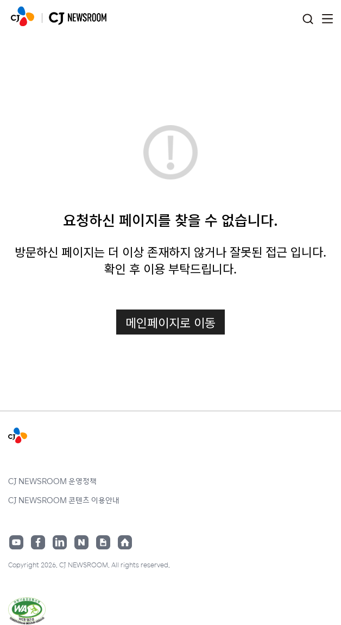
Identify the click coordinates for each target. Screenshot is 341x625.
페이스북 (38, 542)
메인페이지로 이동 (170, 322)
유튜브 (16, 542)
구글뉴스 (103, 542)
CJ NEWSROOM (22, 16)
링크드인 (60, 542)
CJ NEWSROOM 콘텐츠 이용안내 (63, 499)
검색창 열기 (307, 19)
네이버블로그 (81, 542)
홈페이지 (125, 542)
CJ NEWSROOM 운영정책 (52, 480)
